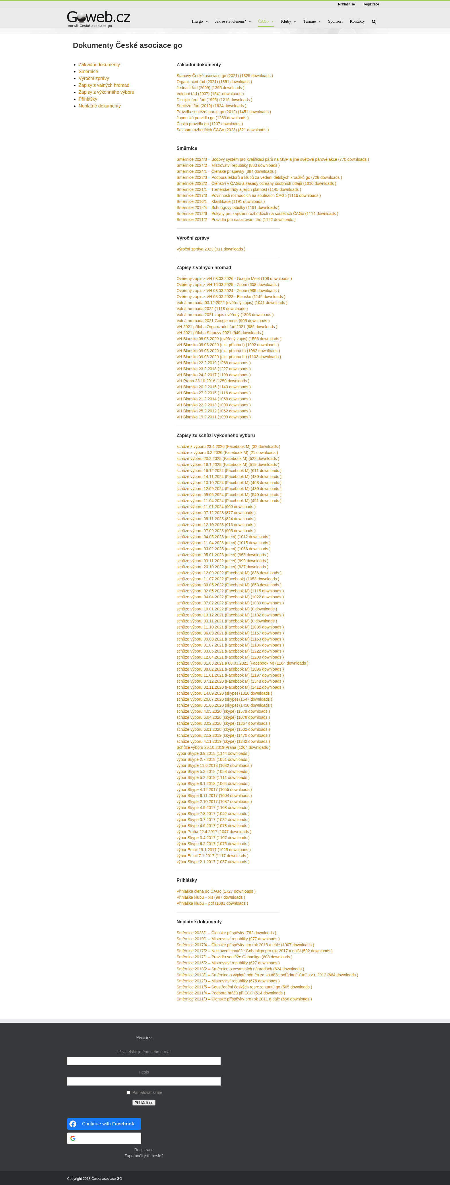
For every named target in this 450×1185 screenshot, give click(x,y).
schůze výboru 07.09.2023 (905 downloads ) (216, 530)
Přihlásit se (144, 1102)
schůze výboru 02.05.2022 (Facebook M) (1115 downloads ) (230, 591)
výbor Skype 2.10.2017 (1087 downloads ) (214, 801)
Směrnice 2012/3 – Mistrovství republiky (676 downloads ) (228, 981)
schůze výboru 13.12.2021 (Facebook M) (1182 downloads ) (230, 615)
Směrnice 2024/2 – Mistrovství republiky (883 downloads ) (228, 165)
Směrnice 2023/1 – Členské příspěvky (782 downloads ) (226, 933)
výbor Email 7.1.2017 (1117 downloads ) (212, 855)
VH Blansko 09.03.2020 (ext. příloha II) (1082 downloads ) (228, 350)
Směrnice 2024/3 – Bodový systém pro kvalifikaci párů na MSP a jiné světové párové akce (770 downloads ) (272, 159)
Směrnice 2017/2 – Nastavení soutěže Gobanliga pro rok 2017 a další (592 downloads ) (254, 951)
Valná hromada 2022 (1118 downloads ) (212, 308)
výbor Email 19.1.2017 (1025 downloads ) (213, 849)
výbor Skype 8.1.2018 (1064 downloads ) (213, 783)
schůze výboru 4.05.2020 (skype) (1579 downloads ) (223, 711)
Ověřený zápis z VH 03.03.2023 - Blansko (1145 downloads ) (230, 296)
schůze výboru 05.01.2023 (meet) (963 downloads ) (222, 555)
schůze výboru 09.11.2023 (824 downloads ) (216, 518)
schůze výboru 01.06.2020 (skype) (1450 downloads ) (224, 705)
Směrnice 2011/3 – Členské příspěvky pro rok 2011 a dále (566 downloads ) (244, 999)
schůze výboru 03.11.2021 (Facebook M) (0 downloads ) (226, 621)
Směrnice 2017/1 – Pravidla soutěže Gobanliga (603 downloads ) (234, 957)
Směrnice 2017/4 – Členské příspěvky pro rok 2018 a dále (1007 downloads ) (245, 945)
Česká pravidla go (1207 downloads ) (209, 124)
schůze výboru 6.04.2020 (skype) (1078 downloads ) (223, 717)
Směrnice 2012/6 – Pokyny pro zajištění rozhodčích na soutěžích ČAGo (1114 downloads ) (257, 213)
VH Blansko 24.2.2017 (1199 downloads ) (213, 375)
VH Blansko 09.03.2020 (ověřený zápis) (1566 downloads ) (229, 338)
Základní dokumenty (99, 64)
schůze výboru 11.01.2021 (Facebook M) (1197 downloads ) (230, 675)
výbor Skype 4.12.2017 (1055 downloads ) (214, 789)
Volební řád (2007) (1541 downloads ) (210, 93)
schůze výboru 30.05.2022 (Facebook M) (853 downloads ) (229, 585)
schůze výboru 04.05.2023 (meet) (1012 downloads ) (223, 536)
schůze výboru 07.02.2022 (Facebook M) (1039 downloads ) (230, 603)
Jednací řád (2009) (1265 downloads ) (210, 87)
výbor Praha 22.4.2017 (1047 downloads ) (213, 831)
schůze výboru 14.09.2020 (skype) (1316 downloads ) (224, 693)
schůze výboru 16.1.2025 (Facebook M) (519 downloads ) (227, 464)
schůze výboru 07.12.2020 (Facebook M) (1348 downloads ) (230, 681)
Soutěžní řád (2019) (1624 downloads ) (211, 105)
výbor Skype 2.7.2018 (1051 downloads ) (213, 759)
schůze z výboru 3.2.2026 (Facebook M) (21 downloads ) (227, 452)
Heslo (144, 1072)
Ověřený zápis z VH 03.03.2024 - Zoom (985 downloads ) (227, 290)
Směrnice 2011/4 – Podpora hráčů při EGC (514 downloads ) (230, 993)
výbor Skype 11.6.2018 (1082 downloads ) (214, 765)
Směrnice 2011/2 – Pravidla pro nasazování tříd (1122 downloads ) (236, 219)
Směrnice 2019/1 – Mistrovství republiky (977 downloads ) (228, 939)
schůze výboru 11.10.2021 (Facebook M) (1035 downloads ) (230, 627)
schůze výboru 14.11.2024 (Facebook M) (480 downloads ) (229, 476)
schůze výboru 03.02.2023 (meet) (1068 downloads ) (223, 549)
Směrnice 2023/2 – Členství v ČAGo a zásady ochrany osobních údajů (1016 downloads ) (256, 183)
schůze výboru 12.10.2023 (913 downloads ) (216, 524)
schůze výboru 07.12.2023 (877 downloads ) (216, 512)
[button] (374, 21)
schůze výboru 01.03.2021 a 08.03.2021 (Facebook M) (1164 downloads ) (242, 663)
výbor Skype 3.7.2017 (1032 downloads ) (213, 819)
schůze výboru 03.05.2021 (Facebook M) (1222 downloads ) (230, 651)
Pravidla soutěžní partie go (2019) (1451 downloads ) (223, 111)
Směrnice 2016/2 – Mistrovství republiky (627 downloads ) (228, 963)
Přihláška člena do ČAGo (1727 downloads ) (216, 891)
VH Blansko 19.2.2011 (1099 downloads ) (213, 417)
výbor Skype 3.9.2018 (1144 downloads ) (213, 753)
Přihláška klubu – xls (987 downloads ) (210, 897)
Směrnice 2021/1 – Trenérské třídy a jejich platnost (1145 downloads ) (238, 189)
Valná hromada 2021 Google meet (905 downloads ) (222, 320)
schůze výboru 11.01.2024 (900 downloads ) (216, 506)
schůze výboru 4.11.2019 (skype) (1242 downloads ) (223, 741)
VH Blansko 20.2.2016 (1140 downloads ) (213, 387)
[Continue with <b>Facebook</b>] (104, 1124)
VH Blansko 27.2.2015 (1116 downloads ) (213, 393)
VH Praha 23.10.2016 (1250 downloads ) (212, 381)
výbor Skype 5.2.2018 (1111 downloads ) (213, 777)
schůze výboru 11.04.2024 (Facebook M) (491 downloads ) (229, 500)
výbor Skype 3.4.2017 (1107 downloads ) (213, 837)
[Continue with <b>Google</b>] (104, 1138)
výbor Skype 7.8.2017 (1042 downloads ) (213, 813)
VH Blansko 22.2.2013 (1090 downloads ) (213, 405)
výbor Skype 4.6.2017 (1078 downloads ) (213, 825)
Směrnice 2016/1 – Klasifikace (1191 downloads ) (220, 201)
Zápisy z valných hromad (104, 85)
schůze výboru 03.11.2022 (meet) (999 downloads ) (222, 561)
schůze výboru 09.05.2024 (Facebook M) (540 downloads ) (229, 494)
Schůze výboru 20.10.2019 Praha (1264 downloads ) (223, 747)
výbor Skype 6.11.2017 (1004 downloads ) (214, 795)
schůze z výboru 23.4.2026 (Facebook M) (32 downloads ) (228, 446)
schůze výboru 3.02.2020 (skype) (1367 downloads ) (223, 723)
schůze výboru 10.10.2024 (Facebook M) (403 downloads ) (229, 482)
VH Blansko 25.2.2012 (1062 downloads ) (213, 411)
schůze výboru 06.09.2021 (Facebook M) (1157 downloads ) (230, 633)
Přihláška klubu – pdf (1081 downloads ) (212, 903)
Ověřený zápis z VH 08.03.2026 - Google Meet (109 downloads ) (234, 278)
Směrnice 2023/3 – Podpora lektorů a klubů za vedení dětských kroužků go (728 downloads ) (259, 177)
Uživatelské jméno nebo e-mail (144, 1051)
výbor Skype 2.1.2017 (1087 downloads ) (213, 861)
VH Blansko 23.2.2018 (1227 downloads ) (213, 369)
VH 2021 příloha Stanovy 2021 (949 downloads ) (219, 332)
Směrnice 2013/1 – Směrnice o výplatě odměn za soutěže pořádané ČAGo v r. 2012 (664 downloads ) (267, 975)
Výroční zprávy (94, 78)
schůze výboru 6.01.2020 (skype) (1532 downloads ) (223, 729)
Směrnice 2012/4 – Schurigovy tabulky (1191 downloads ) (227, 207)
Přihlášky (88, 99)
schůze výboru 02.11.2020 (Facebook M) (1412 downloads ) (230, 687)
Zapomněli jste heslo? (143, 1155)
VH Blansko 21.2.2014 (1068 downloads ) (213, 399)
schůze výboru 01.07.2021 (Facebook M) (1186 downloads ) (230, 645)
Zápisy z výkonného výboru (106, 92)
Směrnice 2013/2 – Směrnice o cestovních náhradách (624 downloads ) (240, 969)
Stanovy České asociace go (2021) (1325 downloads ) (224, 75)
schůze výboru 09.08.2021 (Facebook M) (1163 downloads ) (230, 639)
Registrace (144, 1149)
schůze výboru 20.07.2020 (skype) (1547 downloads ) (224, 699)
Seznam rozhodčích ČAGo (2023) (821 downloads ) (222, 130)
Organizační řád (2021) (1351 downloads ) (214, 81)
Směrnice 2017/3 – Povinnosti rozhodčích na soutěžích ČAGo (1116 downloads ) (248, 195)
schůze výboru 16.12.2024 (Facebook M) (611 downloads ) (229, 470)
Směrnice (88, 71)
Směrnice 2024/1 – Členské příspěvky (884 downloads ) (226, 171)
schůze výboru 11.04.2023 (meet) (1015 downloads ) (223, 542)
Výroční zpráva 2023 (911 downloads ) (210, 249)
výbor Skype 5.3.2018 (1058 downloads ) (213, 771)
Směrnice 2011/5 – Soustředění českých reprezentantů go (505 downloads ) (244, 987)
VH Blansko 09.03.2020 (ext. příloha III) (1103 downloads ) (228, 356)
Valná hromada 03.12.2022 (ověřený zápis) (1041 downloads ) (232, 302)
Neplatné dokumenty (100, 105)
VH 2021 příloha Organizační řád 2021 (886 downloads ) (226, 326)
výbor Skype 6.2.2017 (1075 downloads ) (213, 843)
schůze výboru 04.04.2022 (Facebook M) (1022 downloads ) (230, 597)
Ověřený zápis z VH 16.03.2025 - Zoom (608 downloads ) (227, 284)
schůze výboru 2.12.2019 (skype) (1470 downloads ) (223, 735)
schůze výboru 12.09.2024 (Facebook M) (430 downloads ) (229, 488)
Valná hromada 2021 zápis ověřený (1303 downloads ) (225, 314)
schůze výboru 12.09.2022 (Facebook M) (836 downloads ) (229, 573)
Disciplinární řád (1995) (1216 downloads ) (214, 99)
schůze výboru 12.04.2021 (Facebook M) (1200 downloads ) (230, 657)
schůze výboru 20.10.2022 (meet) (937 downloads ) (222, 567)
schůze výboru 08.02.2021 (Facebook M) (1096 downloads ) (230, 669)
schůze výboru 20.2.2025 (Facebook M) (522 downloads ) (227, 458)
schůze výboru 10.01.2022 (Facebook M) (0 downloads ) (226, 609)
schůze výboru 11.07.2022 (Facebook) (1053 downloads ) (227, 579)
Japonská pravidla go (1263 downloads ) (212, 117)
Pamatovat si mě (147, 1092)
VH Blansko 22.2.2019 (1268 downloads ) (213, 363)
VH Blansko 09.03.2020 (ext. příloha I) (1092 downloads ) (227, 344)
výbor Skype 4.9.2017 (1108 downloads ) (213, 807)
